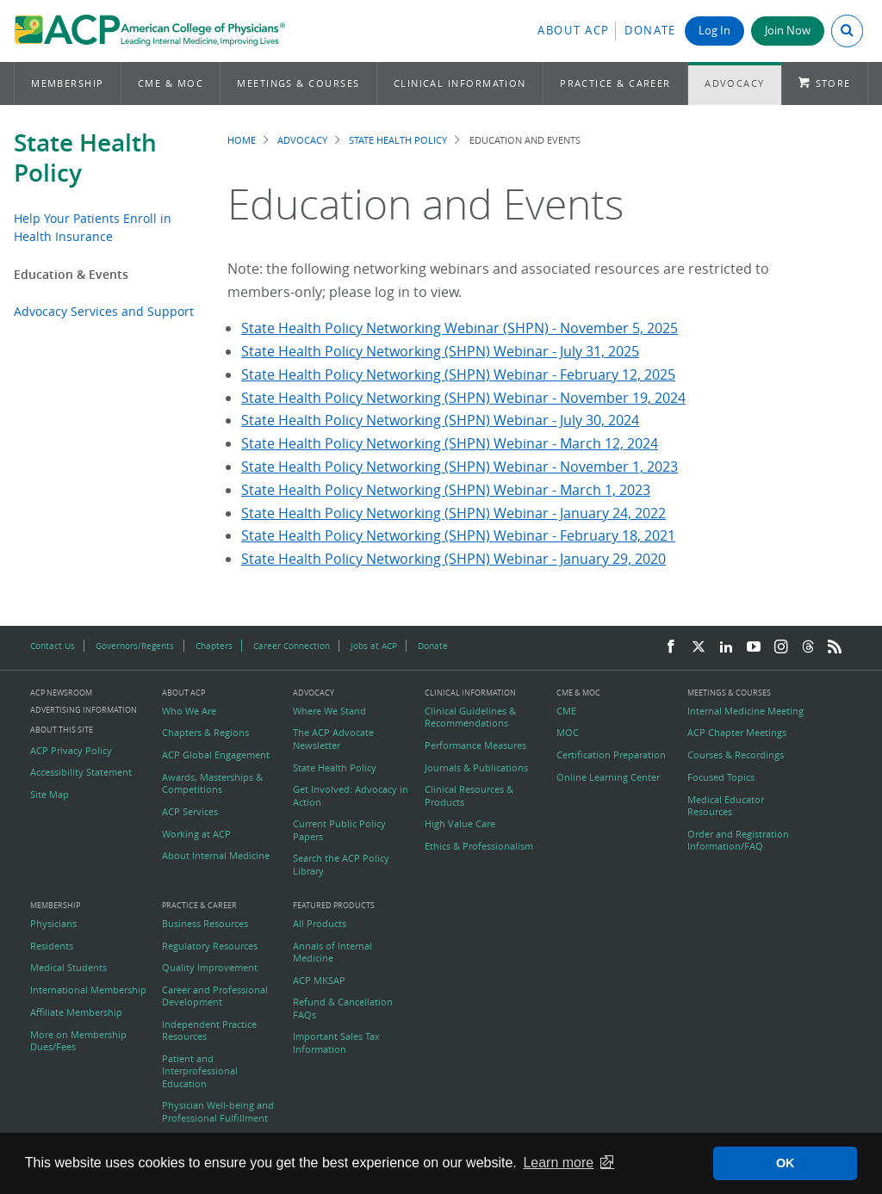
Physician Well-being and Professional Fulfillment (218, 1111)
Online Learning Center (608, 777)
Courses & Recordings (735, 755)
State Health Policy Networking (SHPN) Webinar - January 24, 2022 (453, 513)
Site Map (49, 795)
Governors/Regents (135, 646)
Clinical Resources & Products (469, 795)
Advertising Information (83, 710)
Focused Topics (721, 777)
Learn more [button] (558, 1162)
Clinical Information (460, 83)
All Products (319, 924)
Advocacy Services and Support (104, 311)
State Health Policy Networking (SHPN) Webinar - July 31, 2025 (440, 351)
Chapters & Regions (205, 733)
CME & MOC (170, 83)
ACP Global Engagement (216, 755)
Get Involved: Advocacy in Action (350, 795)
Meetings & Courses (298, 83)
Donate (650, 30)
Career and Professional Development (215, 996)
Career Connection (291, 646)
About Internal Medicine (216, 856)
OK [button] (785, 1163)
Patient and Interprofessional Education (200, 1071)
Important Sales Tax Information (336, 1042)
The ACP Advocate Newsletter (333, 739)
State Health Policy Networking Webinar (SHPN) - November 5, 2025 (459, 328)
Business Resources (205, 924)
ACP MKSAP (319, 980)
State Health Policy (85, 158)
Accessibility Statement (81, 772)
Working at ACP (196, 834)
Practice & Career (615, 83)
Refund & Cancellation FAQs (343, 1008)
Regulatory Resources (210, 946)
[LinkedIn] (726, 647)
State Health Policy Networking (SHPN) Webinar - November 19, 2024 (463, 397)
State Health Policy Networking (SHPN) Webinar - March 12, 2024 (449, 443)
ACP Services (190, 812)
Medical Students (68, 968)
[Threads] (808, 647)
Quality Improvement (210, 968)
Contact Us (52, 646)
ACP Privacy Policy (71, 751)
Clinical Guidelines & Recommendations (470, 717)
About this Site (61, 729)
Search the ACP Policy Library (341, 864)
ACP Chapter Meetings (736, 733)
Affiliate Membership (76, 1012)
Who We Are (189, 711)
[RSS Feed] (835, 647)
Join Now (788, 30)
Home (241, 139)
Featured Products (334, 906)
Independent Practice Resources (209, 1030)
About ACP (573, 30)
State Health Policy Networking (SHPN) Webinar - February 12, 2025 (458, 374)
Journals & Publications (476, 768)
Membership (67, 83)
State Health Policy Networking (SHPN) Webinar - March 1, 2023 (445, 489)
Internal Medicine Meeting (745, 711)
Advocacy (735, 83)
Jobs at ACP (374, 646)
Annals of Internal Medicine (332, 952)
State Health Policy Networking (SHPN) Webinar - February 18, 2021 (458, 535)
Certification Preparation (611, 755)
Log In (714, 30)
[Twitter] (698, 647)
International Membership (88, 990)
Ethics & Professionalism (479, 846)
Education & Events (71, 274)
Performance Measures (475, 745)
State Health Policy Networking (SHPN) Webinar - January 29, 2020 (453, 558)
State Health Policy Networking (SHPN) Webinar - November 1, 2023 (459, 466)
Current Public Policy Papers (339, 830)
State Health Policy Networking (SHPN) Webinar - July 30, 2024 (440, 420)
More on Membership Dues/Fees (78, 1041)
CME (566, 711)
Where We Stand (329, 711)
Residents (51, 946)
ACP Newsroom (61, 693)
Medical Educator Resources (725, 806)
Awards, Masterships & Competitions (212, 783)
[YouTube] (754, 647)
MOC (567, 733)
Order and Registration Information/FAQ (738, 840)
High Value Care (460, 824)
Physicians (53, 924)
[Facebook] (671, 647)
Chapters (214, 646)
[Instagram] (781, 647)
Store (833, 83)
